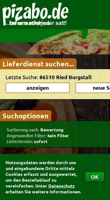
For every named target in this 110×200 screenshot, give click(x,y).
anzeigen (37, 87)
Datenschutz (61, 186)
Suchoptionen (25, 115)
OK (95, 176)
